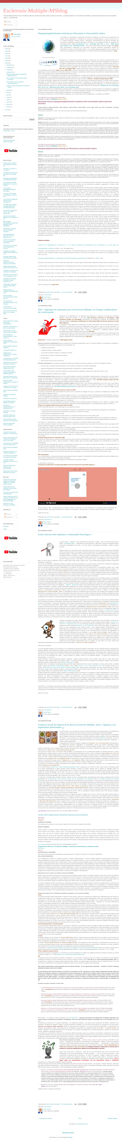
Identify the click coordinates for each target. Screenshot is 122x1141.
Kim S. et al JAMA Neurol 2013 (51, 87)
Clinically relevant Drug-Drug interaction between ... (10, 257)
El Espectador (102, 738)
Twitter (5, 529)
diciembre (9, 65)
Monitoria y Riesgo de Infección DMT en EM (9, 415)
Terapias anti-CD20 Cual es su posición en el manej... (10, 386)
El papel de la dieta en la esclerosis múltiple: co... (10, 452)
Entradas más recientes (45, 1118)
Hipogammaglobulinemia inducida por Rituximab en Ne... (16, 75)
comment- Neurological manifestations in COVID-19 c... (10, 195)
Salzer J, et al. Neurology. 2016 (69, 87)
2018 (6, 63)
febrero (9, 104)
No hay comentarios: (67, 292)
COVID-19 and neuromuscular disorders (10, 307)
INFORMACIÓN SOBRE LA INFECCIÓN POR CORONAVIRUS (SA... (10, 206)
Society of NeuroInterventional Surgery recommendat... (9, 262)
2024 (6, 48)
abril (8, 99)
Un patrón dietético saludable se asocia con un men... (10, 461)
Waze (13, 131)
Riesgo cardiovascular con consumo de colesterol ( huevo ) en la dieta (10, 439)
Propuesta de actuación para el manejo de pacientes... (9, 230)
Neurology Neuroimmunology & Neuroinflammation (52, 97)
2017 (95, 642)
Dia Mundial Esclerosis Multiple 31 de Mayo (9, 402)
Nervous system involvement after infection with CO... (10, 297)
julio (8, 92)
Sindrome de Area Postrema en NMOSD (9, 504)
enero (8, 106)
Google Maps (7, 131)
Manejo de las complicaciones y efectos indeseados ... (10, 354)
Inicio (79, 1118)
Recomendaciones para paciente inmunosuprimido (10, 419)
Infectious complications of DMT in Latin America (10, 327)
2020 (6, 58)
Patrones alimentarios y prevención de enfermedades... (9, 467)
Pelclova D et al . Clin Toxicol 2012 (84, 625)
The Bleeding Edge (69, 543)
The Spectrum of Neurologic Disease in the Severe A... (10, 302)
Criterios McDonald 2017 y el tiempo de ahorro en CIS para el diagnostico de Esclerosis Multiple (10, 499)
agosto (9, 90)
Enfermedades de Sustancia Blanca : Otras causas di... (10, 336)
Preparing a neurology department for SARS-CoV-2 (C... (10, 252)
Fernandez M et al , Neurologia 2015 (88, 44)
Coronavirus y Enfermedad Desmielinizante (10, 493)
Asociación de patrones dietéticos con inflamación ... (10, 433)
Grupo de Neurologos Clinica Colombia (9, 141)
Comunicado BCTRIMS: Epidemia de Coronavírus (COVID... (10, 184)
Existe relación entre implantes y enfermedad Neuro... (15, 82)
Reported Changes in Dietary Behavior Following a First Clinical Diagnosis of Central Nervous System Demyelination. (73, 994)
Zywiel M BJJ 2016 (111, 610)
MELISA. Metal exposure (68, 662)
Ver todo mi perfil (15, 36)
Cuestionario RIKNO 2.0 (9, 350)
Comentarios (8, 24)
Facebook (6, 526)
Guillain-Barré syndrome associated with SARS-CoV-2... (9, 286)
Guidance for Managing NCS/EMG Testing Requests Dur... (9, 280)
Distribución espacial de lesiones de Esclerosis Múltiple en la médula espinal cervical (9, 482)
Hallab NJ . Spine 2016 (72, 584)
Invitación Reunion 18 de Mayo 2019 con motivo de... (10, 377)
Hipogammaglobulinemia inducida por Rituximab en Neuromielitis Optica (71, 33)
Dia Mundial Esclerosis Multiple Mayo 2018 (9, 367)
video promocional (78, 1063)
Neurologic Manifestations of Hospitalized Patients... (10, 179)
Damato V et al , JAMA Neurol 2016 (74, 45)
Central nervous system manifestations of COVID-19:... (10, 164)
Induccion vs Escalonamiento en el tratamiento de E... (9, 407)
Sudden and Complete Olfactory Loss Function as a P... (10, 217)
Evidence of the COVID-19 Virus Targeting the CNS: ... (10, 275)
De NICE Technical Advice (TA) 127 (65, 386)
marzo (8, 102)
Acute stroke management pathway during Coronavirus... (10, 200)
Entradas (7, 21)
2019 (6, 60)
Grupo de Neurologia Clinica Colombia (9, 424)
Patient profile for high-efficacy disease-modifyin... (10, 331)
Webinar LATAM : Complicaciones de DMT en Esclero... (10, 382)
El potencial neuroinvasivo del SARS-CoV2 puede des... (10, 174)
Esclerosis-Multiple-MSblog (35, 10)
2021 (6, 56)
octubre (9, 70)
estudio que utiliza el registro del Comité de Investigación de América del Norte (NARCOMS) (72, 947)
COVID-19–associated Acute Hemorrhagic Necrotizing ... (9, 241)
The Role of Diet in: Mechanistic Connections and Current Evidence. (63, 815)
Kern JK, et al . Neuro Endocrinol (92, 665)
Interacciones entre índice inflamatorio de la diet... (10, 363)
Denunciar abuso (68, 1132)
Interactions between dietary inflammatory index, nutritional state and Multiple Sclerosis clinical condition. (69, 1000)
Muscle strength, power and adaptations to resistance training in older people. (75, 1084)
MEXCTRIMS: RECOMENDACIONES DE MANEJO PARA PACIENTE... (10, 224)
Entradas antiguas (112, 1118)
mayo (8, 97)
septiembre (10, 72)
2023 (6, 51)
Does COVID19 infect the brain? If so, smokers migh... (10, 312)
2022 (6, 53)
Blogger (70, 1137)
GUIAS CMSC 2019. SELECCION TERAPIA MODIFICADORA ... (9, 372)
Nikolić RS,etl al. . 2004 (61, 667)
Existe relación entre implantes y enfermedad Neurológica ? (65, 534)
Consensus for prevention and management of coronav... (10, 247)
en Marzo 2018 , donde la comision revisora (94, 1040)
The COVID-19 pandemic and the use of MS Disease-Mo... (10, 212)
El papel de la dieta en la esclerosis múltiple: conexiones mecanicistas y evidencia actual (68, 846)
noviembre (10, 67)
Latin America (47, 294)
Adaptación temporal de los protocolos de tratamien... (10, 271)
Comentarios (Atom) (82, 1124)
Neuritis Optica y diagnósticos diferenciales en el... (10, 342)
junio (8, 95)
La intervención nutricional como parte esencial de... (10, 456)
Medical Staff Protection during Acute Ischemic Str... (10, 267)
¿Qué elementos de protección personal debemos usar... (8, 236)
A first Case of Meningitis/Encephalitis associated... (9, 189)
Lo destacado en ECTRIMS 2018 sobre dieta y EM (10, 359)
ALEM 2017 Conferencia (10, 398)
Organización (53, 778)
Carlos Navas (17, 34)
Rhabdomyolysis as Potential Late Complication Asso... (10, 291)
